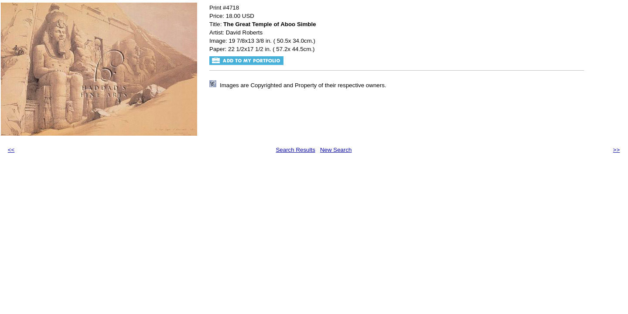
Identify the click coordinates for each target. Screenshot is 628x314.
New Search (336, 150)
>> (616, 150)
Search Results (295, 150)
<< (11, 150)
